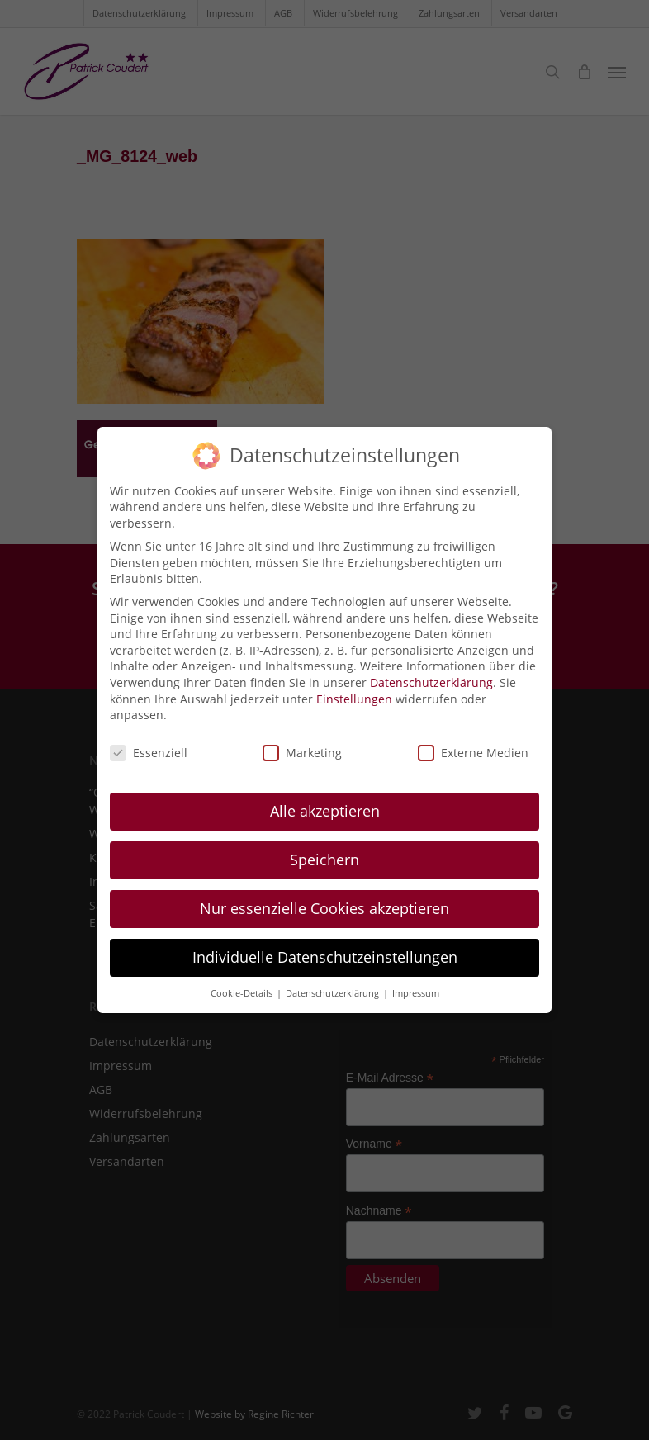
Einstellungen (354, 686)
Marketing (302, 741)
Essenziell (148, 741)
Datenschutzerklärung (431, 671)
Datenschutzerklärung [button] (333, 981)
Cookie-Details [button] (243, 981)
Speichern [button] (324, 848)
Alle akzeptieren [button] (325, 799)
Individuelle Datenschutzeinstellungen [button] (324, 944)
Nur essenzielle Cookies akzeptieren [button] (324, 896)
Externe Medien (473, 741)
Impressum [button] (415, 981)
